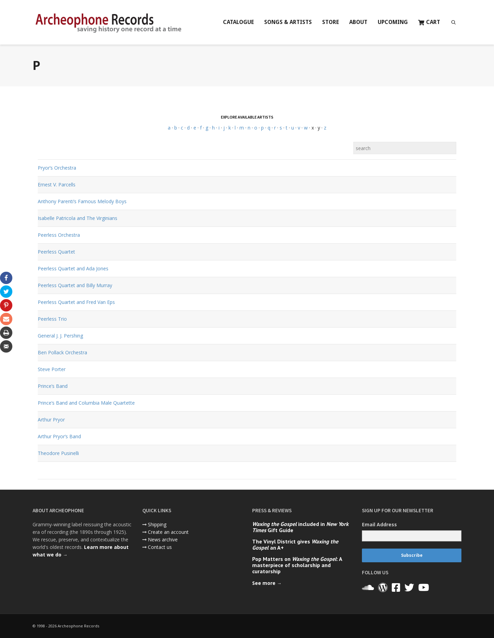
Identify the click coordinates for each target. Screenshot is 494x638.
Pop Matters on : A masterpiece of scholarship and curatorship (297, 565)
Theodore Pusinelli (58, 453)
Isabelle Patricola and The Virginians (77, 218)
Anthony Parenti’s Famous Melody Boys (82, 201)
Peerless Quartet (56, 251)
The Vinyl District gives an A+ (295, 544)
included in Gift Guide (300, 526)
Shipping (157, 524)
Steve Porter (52, 369)
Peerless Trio (52, 319)
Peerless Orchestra (59, 235)
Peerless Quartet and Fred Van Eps (76, 302)
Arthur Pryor (51, 419)
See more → (267, 583)
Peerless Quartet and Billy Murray (75, 285)
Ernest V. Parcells (56, 184)
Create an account (168, 532)
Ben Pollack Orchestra (62, 352)
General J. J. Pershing (60, 335)
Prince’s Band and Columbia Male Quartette (86, 403)
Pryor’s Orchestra (57, 167)
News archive (163, 539)
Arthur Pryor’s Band (59, 436)
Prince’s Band (53, 386)
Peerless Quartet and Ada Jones (73, 268)
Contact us (160, 547)
